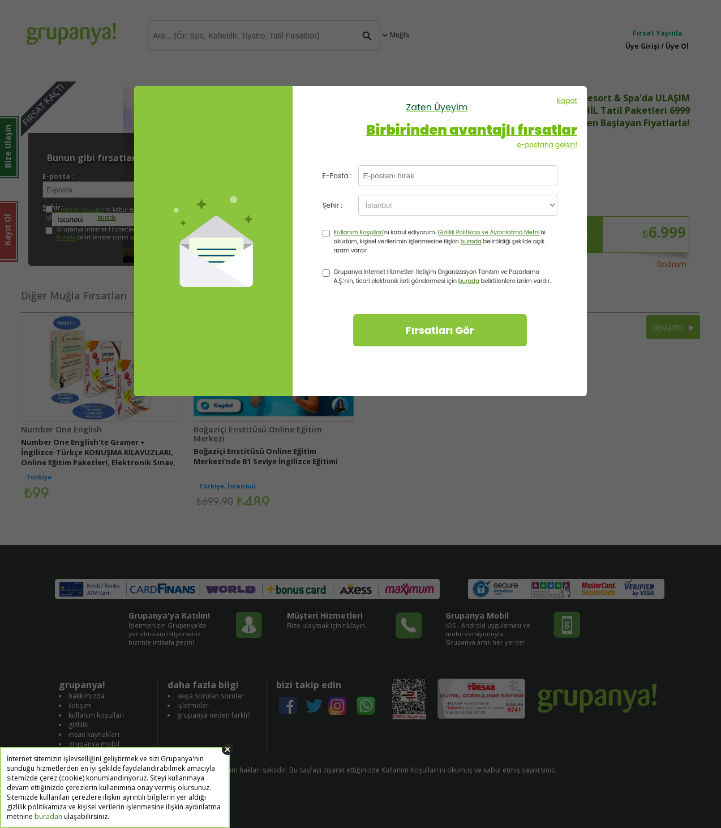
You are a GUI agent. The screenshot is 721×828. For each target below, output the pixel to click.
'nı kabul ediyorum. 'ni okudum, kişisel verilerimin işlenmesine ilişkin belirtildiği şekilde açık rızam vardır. (440, 241)
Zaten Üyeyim (437, 107)
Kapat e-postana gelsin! (437, 122)
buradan (48, 816)
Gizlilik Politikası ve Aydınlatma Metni (488, 232)
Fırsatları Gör (440, 330)
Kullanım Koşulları (359, 232)
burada (471, 241)
